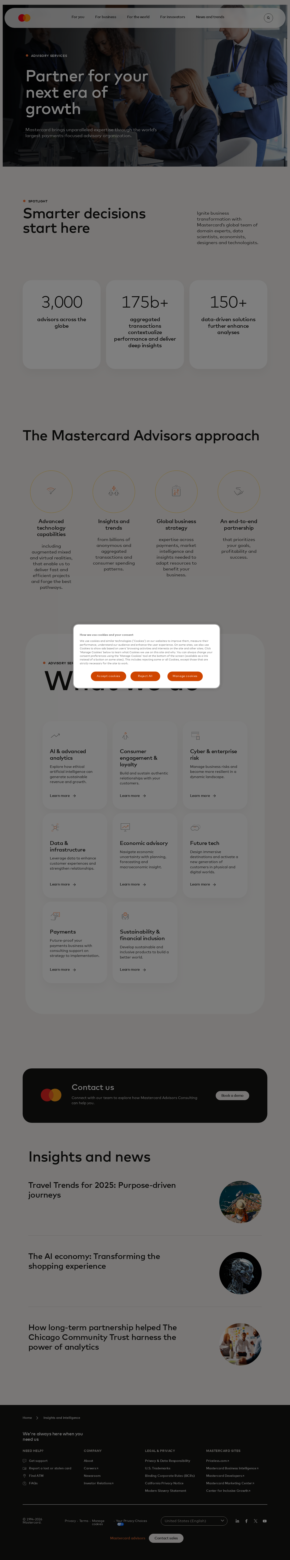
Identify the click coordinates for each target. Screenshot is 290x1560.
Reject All (145, 676)
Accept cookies (108, 676)
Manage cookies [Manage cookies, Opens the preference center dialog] (185, 676)
